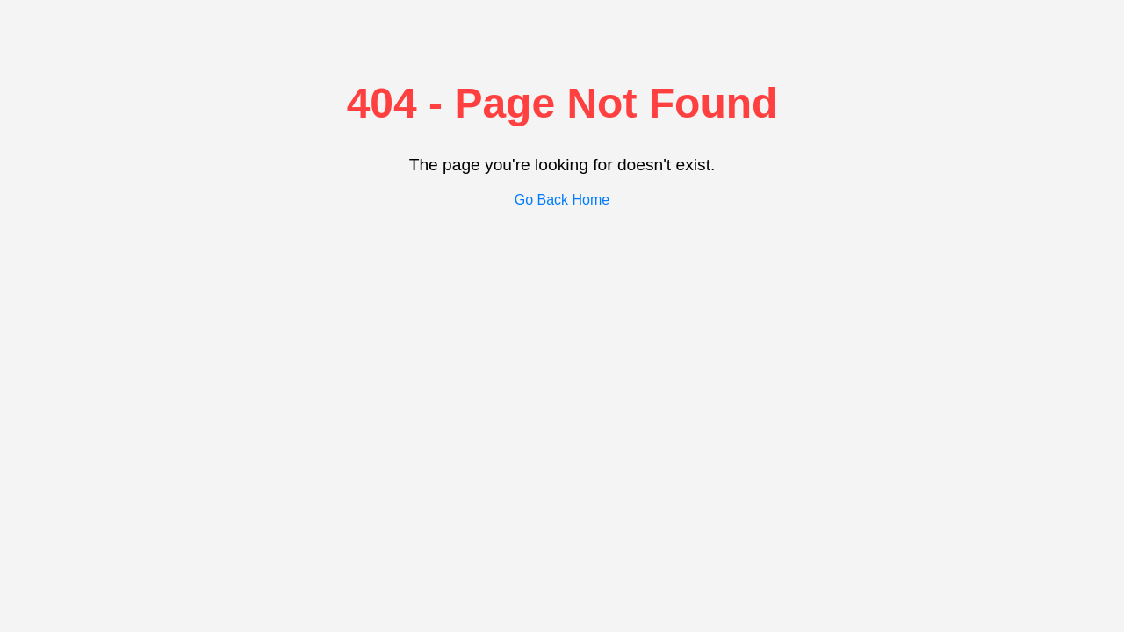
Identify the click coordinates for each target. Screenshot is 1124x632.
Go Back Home (562, 199)
